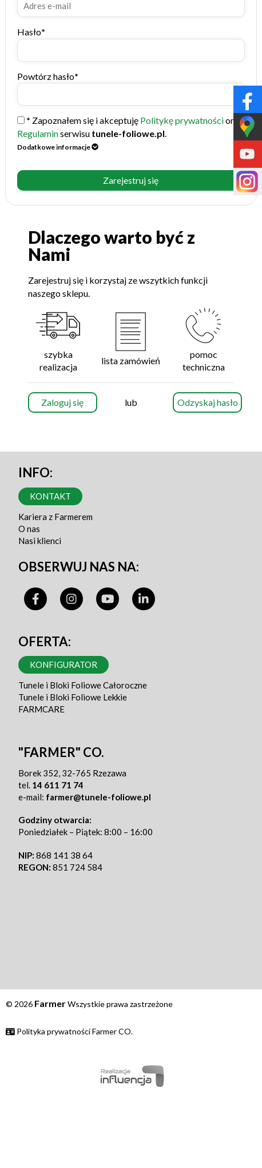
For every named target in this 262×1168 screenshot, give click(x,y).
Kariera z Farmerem (55, 516)
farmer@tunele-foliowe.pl (98, 797)
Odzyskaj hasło (207, 402)
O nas (29, 528)
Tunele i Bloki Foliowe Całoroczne (82, 685)
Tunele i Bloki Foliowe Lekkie (72, 697)
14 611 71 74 (58, 785)
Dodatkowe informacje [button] (57, 147)
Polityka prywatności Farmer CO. (69, 1031)
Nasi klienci (39, 540)
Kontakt (50, 496)
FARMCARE (41, 709)
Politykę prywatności (182, 120)
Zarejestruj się (130, 180)
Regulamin (37, 133)
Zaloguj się (62, 402)
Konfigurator (63, 664)
